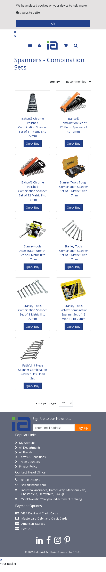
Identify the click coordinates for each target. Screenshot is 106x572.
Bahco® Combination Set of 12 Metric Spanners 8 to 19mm (73, 125)
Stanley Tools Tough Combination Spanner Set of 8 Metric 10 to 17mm (73, 188)
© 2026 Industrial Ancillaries (41, 552)
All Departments (28, 447)
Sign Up (83, 428)
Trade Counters (27, 462)
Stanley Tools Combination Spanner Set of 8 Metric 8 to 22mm (32, 312)
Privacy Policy (26, 466)
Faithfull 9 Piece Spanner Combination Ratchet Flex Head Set (32, 371)
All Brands (23, 452)
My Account (25, 443)
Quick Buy (32, 143)
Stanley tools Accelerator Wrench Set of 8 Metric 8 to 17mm (32, 252)
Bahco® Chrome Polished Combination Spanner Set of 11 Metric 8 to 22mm (32, 127)
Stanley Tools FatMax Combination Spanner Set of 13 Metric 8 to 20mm (74, 312)
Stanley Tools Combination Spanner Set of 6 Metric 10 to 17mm (73, 252)
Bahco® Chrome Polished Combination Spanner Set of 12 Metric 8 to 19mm (32, 191)
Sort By (54, 82)
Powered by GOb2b (69, 552)
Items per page (44, 403)
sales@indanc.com (33, 485)
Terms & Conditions (30, 457)
